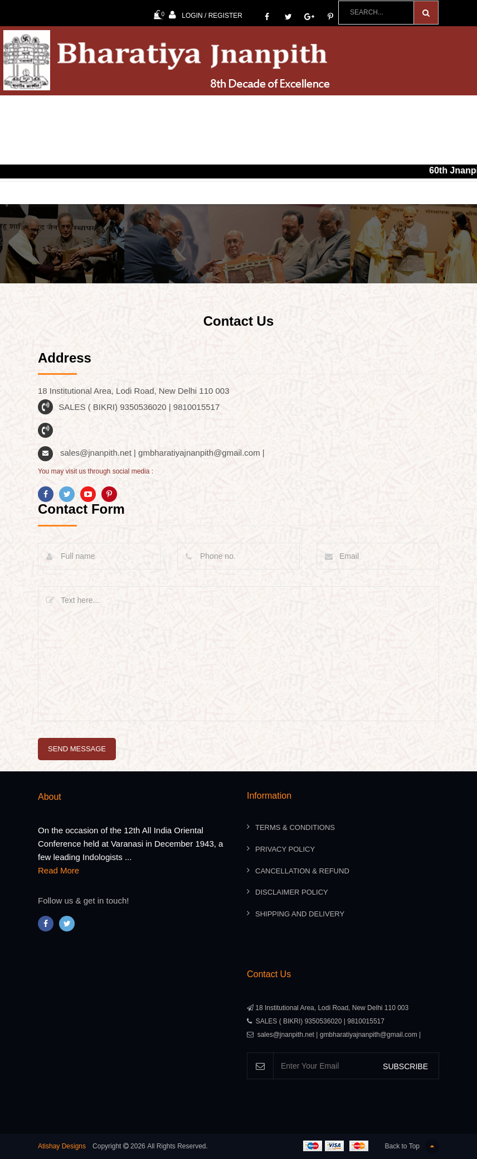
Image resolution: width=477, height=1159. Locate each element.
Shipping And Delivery (299, 914)
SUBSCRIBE (405, 1066)
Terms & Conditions (295, 828)
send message (77, 749)
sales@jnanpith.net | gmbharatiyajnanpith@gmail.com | (162, 452)
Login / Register (205, 15)
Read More (58, 871)
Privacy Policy (285, 849)
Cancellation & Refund (302, 871)
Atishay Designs (62, 1146)
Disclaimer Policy (291, 892)
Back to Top (412, 1146)
